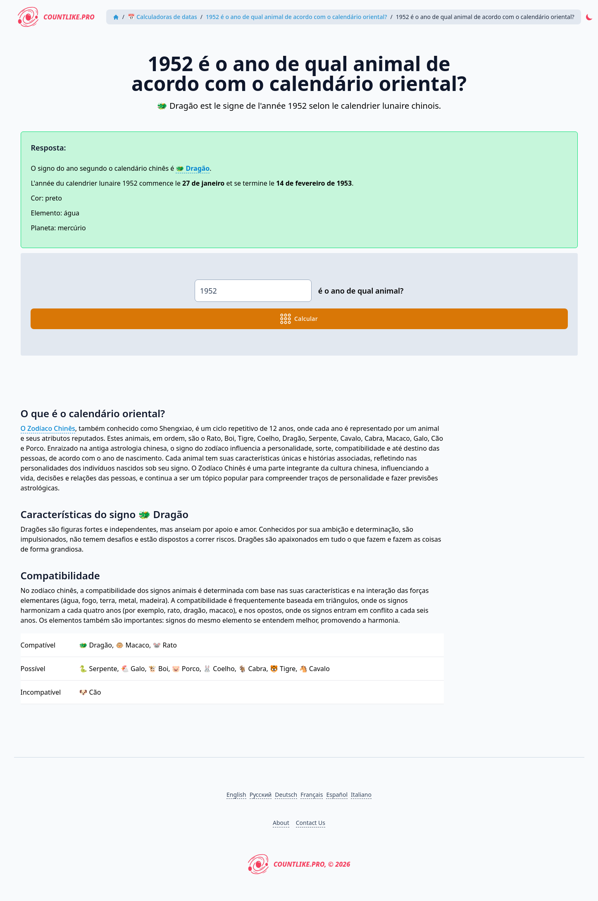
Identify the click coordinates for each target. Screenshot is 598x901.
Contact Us (310, 823)
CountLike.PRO (56, 17)
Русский (261, 794)
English (236, 794)
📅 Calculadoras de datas (163, 17)
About (281, 823)
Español (337, 794)
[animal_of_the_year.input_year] (253, 291)
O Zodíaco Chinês (48, 428)
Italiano (361, 794)
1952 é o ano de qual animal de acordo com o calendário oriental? (296, 17)
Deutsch (286, 794)
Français (311, 794)
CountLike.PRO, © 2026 (299, 864)
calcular (299, 318)
